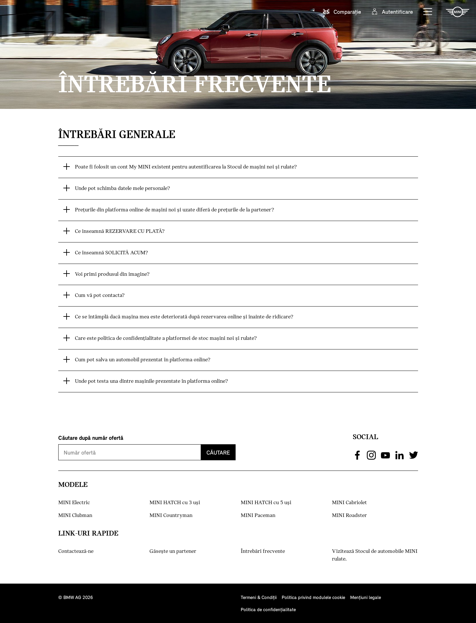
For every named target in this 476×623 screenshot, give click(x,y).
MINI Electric (74, 503)
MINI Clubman (75, 515)
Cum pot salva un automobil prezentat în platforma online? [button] (142, 360)
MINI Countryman (170, 515)
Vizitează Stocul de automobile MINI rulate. (374, 555)
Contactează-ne (75, 551)
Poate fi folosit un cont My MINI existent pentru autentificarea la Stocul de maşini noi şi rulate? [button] (186, 167)
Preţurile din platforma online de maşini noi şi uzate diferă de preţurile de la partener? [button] (174, 210)
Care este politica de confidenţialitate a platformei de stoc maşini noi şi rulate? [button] (166, 338)
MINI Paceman (258, 515)
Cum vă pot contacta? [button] (100, 295)
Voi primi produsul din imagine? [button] (112, 274)
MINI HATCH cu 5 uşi (266, 503)
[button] (428, 12)
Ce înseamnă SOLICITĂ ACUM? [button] (111, 253)
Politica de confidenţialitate (268, 609)
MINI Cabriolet (349, 503)
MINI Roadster (349, 515)
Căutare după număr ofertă (90, 437)
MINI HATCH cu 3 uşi (174, 503)
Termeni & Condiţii (259, 597)
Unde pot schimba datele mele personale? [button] (122, 188)
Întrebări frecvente (263, 551)
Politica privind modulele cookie (313, 597)
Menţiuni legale (365, 597)
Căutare (218, 452)
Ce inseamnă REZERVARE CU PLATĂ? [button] (120, 231)
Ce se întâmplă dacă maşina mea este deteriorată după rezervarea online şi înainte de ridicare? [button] (184, 317)
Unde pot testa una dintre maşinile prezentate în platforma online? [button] (151, 381)
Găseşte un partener (172, 551)
